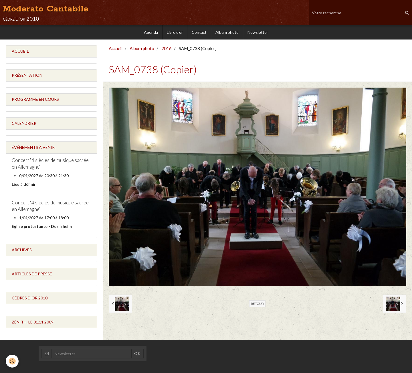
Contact (199, 32)
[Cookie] (12, 361)
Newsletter (257, 32)
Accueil (115, 48)
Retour (257, 303)
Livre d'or (175, 32)
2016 (166, 48)
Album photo (227, 32)
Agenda (151, 32)
